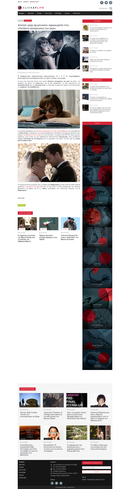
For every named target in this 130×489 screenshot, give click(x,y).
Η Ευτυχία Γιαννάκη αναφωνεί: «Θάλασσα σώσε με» (100, 60)
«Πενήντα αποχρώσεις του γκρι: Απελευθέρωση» (52, 131)
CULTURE (58, 13)
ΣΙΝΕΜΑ (21, 13)
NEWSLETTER (34, 2)
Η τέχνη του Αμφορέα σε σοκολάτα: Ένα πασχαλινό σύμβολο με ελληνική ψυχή (101, 98)
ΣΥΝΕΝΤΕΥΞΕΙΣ (97, 80)
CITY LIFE (48, 13)
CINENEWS (22, 205)
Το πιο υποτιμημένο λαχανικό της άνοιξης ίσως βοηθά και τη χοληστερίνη (101, 29)
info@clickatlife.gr (59, 471)
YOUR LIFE (76, 13)
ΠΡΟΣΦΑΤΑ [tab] (97, 21)
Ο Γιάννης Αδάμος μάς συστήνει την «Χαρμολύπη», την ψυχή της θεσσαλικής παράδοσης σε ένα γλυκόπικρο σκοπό (100, 110)
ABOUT (20, 2)
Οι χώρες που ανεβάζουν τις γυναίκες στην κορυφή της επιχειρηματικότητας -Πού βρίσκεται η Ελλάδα (99, 40)
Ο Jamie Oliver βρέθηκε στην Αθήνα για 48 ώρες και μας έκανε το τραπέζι (101, 88)
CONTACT (26, 2)
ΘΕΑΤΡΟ (30, 13)
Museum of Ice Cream (33, 135)
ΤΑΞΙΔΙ (67, 13)
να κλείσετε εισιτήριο (32, 186)
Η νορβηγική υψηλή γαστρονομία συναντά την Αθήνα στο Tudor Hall (101, 70)
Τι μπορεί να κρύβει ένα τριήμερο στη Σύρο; (101, 51)
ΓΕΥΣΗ (39, 13)
